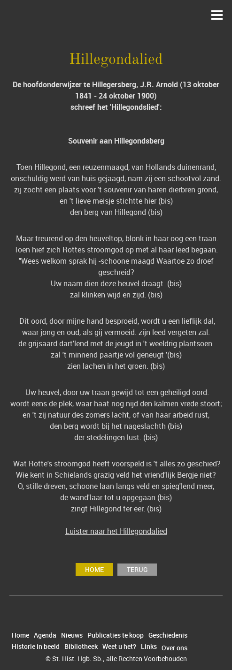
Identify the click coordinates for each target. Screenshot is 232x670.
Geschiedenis (167, 635)
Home (94, 569)
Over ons (174, 648)
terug (137, 569)
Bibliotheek (81, 646)
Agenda (45, 635)
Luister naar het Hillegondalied (116, 531)
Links (149, 646)
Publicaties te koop (115, 635)
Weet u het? (119, 646)
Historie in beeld (36, 646)
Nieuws (72, 635)
